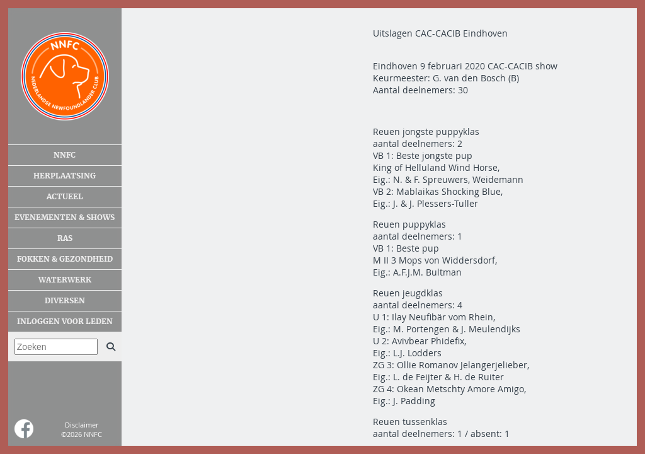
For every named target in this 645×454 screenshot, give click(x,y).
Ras (64, 238)
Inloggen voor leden (65, 322)
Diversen (65, 301)
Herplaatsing (64, 176)
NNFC (65, 155)
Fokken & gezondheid (65, 259)
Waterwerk (64, 280)
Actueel (65, 197)
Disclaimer (81, 424)
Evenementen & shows (64, 217)
